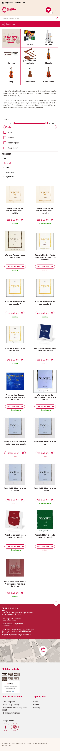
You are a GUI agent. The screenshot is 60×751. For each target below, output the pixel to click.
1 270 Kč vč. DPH (13, 546)
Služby (36, 705)
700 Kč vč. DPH (43, 313)
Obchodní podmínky (11, 705)
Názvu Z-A (6, 167)
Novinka (11, 137)
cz (56, 10)
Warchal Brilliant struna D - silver (15, 489)
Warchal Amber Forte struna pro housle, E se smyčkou (45, 257)
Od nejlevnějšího (9, 172)
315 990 (51, 123)
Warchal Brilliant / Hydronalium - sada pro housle (45, 397)
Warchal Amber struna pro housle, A (15, 302)
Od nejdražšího (8, 177)
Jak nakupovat (9, 702)
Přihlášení (21, 3)
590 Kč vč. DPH (43, 546)
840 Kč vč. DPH (13, 360)
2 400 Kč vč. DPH (13, 267)
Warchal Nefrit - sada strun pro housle (45, 536)
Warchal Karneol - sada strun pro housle (15, 536)
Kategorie (10, 24)
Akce (10, 132)
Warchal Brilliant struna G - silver (45, 489)
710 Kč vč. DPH (13, 407)
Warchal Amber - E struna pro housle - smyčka (45, 210)
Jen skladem (13, 148)
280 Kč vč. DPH (43, 220)
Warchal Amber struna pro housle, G (15, 349)
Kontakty (36, 708)
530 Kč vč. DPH (13, 313)
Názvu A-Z (7, 163)
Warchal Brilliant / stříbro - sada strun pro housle (15, 442)
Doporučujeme (13, 143)
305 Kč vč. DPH (43, 453)
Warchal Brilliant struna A (45, 442)
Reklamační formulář (11, 713)
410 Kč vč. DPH (13, 500)
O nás (35, 702)
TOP (4, 158)
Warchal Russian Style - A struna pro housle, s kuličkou (15, 583)
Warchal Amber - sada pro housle (15, 256)
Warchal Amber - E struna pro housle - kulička (15, 210)
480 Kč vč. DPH (43, 500)
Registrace (9, 3)
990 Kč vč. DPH (43, 360)
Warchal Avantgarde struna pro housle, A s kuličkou (15, 397)
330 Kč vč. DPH (13, 220)
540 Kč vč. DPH (13, 593)
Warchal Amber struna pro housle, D (45, 302)
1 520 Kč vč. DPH (43, 407)
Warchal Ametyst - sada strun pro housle (45, 349)
